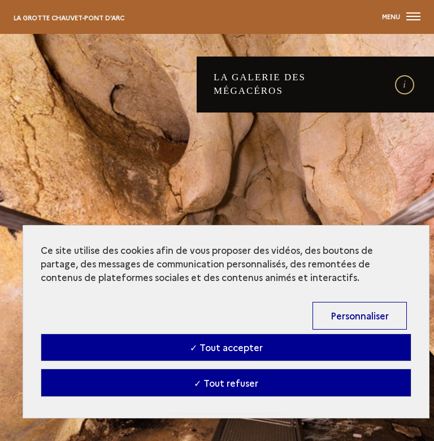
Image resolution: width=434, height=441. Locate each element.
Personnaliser (360, 315)
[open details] (404, 85)
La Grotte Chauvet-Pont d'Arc (69, 18)
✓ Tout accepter (226, 347)
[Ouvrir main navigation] (401, 17)
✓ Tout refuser (226, 383)
